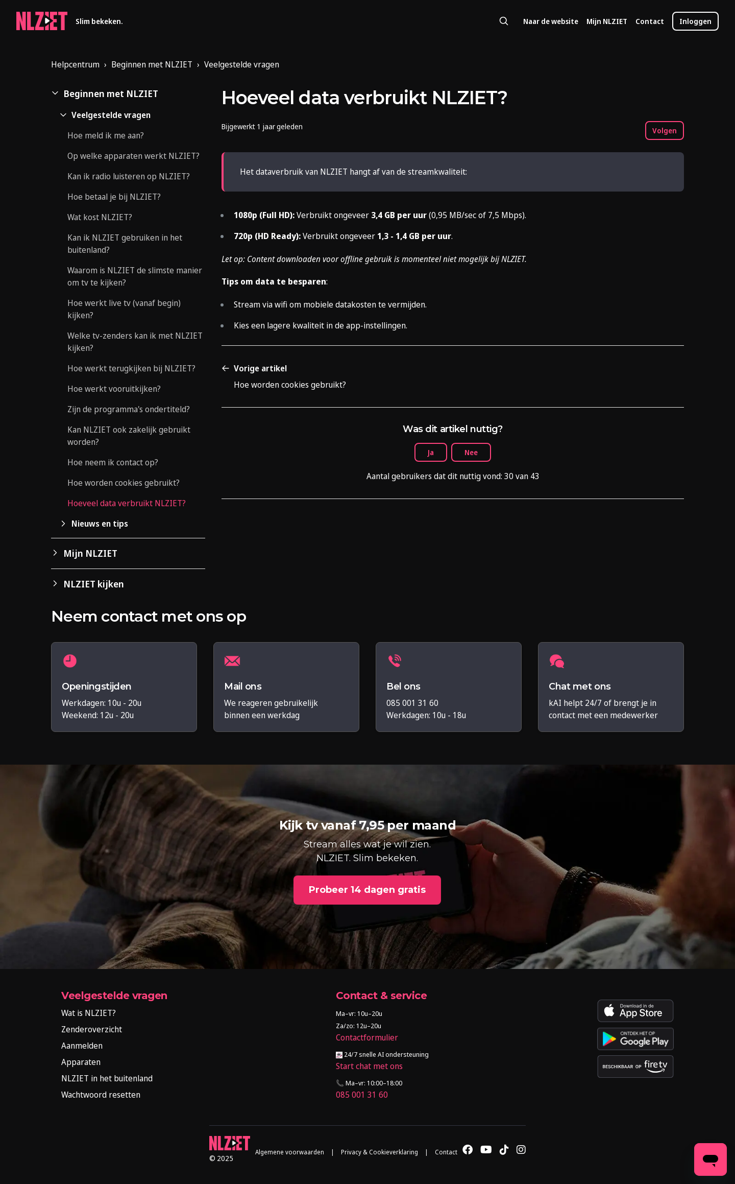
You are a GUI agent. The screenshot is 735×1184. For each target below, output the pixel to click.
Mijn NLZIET (606, 21)
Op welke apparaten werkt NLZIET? (133, 155)
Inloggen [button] (695, 21)
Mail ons (242, 686)
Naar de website (550, 21)
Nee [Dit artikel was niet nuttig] (471, 452)
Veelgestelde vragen (241, 64)
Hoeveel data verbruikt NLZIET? (126, 503)
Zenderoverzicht (91, 1029)
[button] (128, 94)
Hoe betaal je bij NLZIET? (114, 196)
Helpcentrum (75, 64)
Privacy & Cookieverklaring (379, 1152)
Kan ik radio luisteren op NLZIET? (128, 176)
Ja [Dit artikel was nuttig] (431, 452)
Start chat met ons (369, 1066)
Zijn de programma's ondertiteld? (128, 409)
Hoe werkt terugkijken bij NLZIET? (131, 368)
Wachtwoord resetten (100, 1094)
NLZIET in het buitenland (107, 1078)
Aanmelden (82, 1045)
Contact (649, 21)
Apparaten (81, 1062)
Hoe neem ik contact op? (112, 462)
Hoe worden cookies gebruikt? (123, 482)
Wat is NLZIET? (88, 1013)
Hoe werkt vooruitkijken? (114, 388)
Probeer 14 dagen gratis (367, 889)
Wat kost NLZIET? (99, 217)
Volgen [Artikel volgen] (664, 130)
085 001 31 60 (362, 1094)
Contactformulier (367, 1037)
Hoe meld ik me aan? (105, 135)
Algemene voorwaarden (289, 1152)
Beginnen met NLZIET (151, 64)
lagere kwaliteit (295, 325)
